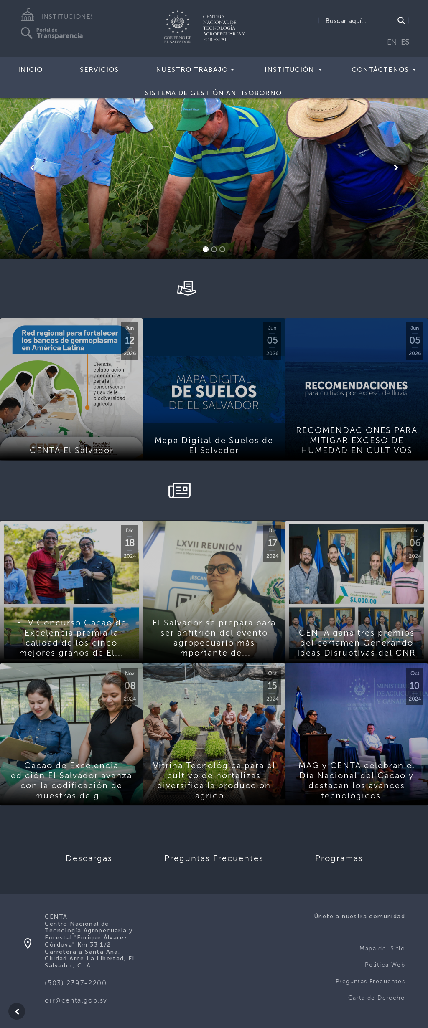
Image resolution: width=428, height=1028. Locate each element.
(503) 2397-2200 (76, 983)
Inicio (30, 69)
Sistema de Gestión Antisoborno (213, 93)
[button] (32, 168)
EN (392, 42)
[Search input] (358, 20)
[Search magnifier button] (401, 20)
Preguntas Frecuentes (370, 981)
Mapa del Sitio (382, 948)
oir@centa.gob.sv (76, 1000)
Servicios (99, 69)
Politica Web (385, 964)
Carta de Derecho (376, 997)
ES (405, 42)
